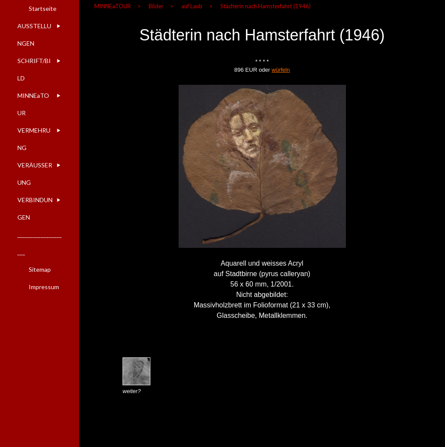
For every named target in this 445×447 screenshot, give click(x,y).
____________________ (39, 243)
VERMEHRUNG (33, 139)
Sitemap (40, 269)
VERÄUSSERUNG (34, 173)
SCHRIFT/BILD (34, 69)
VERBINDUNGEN (35, 208)
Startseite (42, 8)
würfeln (281, 70)
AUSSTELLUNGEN (34, 34)
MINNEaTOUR (33, 104)
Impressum (44, 286)
